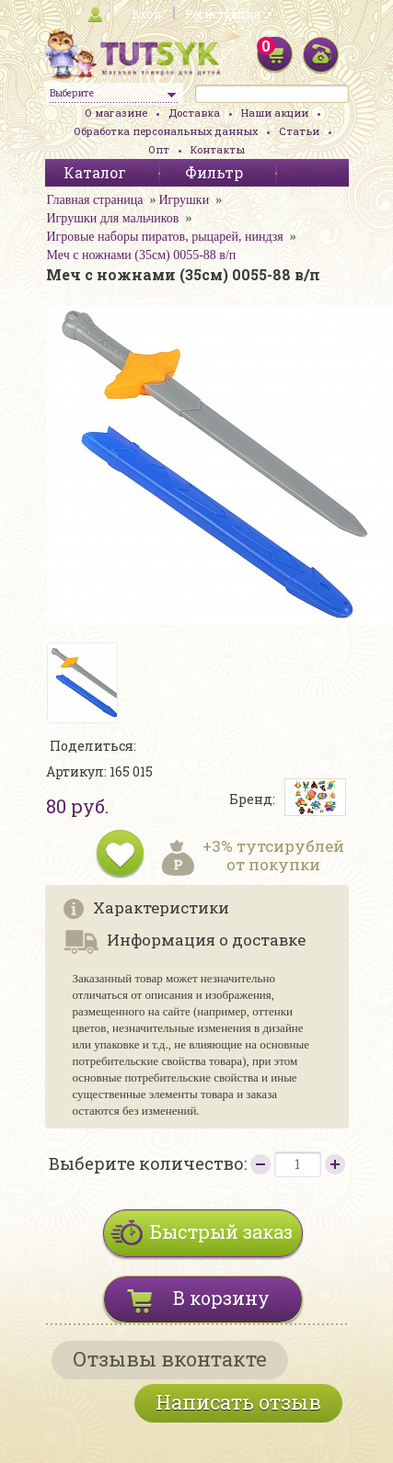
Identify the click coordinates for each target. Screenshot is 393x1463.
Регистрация (222, 13)
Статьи (299, 131)
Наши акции (274, 112)
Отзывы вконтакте (170, 1358)
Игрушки (183, 200)
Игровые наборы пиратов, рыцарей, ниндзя (165, 237)
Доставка (194, 112)
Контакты (218, 149)
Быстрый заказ (221, 1231)
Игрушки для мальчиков (113, 218)
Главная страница (95, 200)
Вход (146, 13)
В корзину (221, 1298)
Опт (158, 149)
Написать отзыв (238, 1402)
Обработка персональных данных (166, 131)
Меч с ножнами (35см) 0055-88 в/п (142, 255)
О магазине (116, 112)
